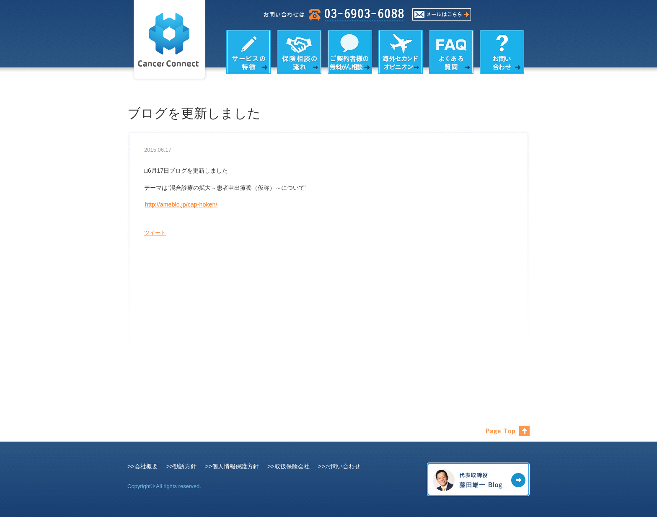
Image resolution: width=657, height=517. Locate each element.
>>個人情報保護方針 (232, 466)
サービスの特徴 (248, 52)
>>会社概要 (142, 466)
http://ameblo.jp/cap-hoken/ (181, 204)
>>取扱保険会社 (288, 466)
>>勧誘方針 (181, 466)
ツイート (155, 233)
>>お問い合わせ (339, 466)
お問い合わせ (502, 52)
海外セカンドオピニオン (400, 52)
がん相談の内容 (350, 52)
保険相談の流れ (299, 52)
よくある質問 (451, 52)
